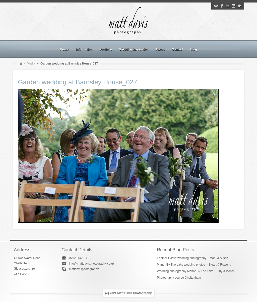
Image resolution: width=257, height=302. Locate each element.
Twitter (239, 6)
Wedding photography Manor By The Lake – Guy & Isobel (195, 271)
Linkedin (233, 6)
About (160, 49)
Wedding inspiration (133, 49)
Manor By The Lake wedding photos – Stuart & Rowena (194, 264)
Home (64, 49)
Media (31, 63)
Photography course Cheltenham (179, 277)
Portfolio (106, 49)
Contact (177, 49)
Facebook (221, 6)
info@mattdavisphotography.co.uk (91, 263)
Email (216, 6)
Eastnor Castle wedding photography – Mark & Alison (192, 258)
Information (84, 49)
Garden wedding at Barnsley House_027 (77, 82)
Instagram (227, 6)
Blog (193, 49)
